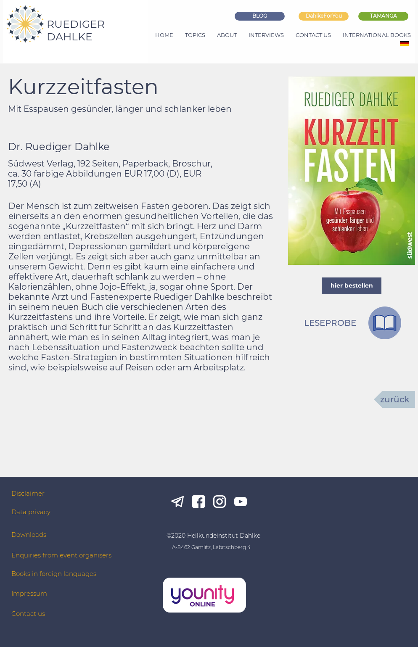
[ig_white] (219, 501)
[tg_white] (177, 501)
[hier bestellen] (351, 285)
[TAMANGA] (383, 16)
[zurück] (394, 399)
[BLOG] (260, 16)
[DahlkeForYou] (324, 16)
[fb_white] (198, 501)
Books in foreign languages (53, 574)
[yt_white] (240, 501)
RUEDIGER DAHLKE (76, 30)
